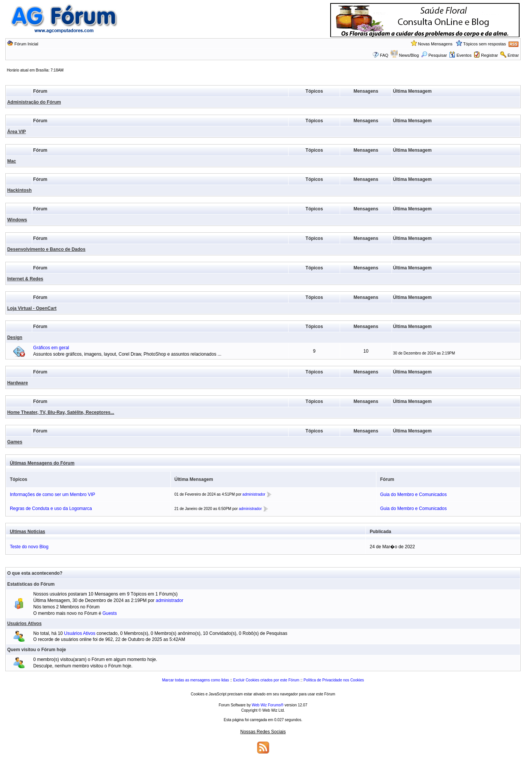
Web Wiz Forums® (268, 705)
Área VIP (16, 131)
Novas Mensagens (435, 44)
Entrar (513, 55)
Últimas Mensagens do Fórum (42, 463)
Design (14, 337)
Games (14, 442)
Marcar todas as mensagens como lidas (195, 680)
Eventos (460, 55)
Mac (11, 161)
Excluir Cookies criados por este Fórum (266, 680)
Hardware (17, 383)
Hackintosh (19, 190)
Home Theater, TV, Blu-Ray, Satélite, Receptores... (60, 412)
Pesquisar (434, 55)
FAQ (384, 55)
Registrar (489, 55)
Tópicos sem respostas (484, 44)
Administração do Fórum (34, 102)
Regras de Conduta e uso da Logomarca (51, 508)
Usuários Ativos (24, 623)
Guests (109, 613)
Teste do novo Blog (29, 546)
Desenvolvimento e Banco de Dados (46, 249)
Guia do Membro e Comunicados (413, 494)
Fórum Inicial (26, 44)
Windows (17, 219)
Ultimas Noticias (27, 531)
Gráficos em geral (51, 347)
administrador (253, 494)
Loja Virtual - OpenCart (31, 308)
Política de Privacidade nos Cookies (333, 680)
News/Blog (409, 55)
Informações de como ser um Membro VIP (52, 494)
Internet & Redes (25, 278)
